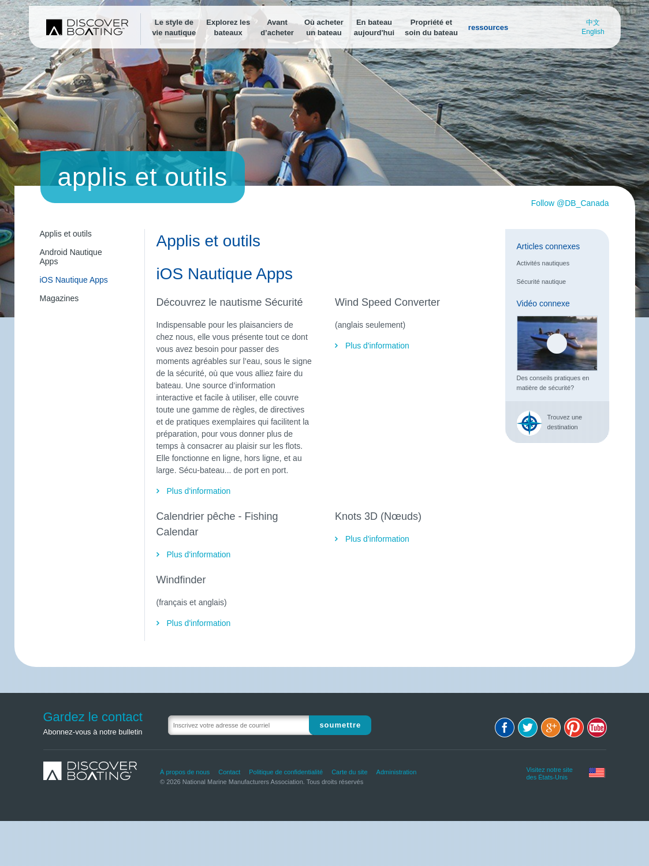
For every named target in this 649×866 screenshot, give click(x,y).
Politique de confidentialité (286, 771)
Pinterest (574, 727)
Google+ (551, 727)
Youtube (597, 727)
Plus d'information (199, 491)
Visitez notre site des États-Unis (549, 772)
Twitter (528, 727)
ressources (488, 27)
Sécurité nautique (541, 281)
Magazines (59, 298)
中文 (593, 22)
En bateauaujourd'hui (374, 27)
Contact (229, 771)
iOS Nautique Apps (74, 279)
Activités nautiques (543, 263)
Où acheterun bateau (324, 27)
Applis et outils (66, 233)
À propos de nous (185, 771)
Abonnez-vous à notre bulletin (93, 732)
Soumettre (340, 725)
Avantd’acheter (277, 27)
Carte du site (349, 771)
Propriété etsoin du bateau (431, 27)
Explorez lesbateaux (228, 27)
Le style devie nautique (174, 27)
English (592, 32)
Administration (396, 771)
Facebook (504, 727)
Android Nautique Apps (71, 257)
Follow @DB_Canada (570, 203)
